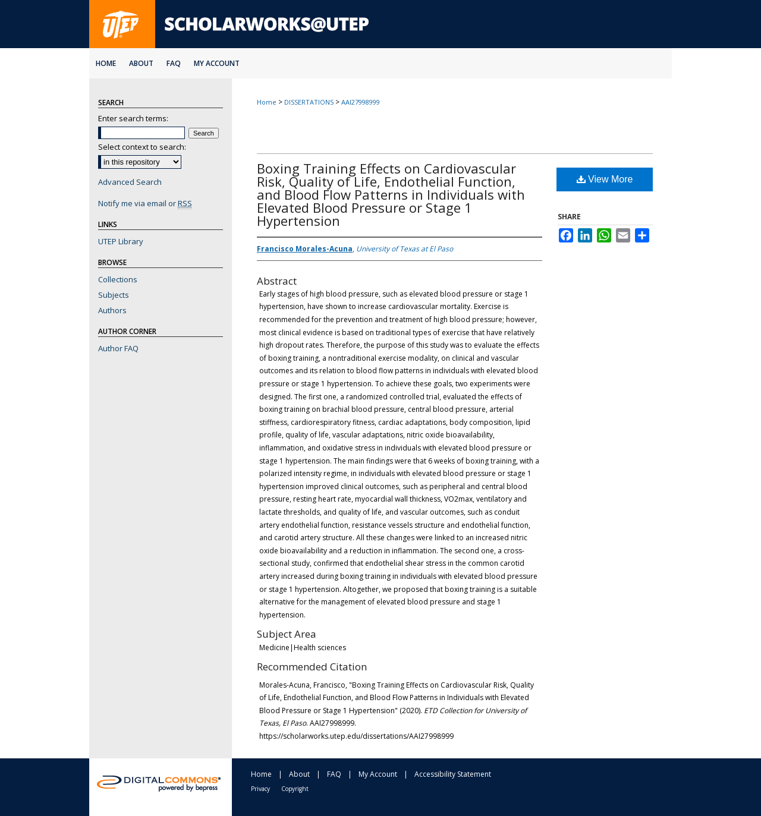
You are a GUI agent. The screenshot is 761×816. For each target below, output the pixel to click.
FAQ (334, 774)
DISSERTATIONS (309, 101)
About (299, 774)
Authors (112, 310)
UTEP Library (120, 241)
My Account (378, 774)
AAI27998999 (360, 101)
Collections (117, 279)
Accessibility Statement (452, 774)
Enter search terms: (133, 118)
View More (605, 179)
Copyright (295, 789)
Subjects (113, 294)
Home (266, 101)
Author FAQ (118, 348)
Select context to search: (142, 146)
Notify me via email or (145, 203)
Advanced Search (130, 182)
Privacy (260, 789)
